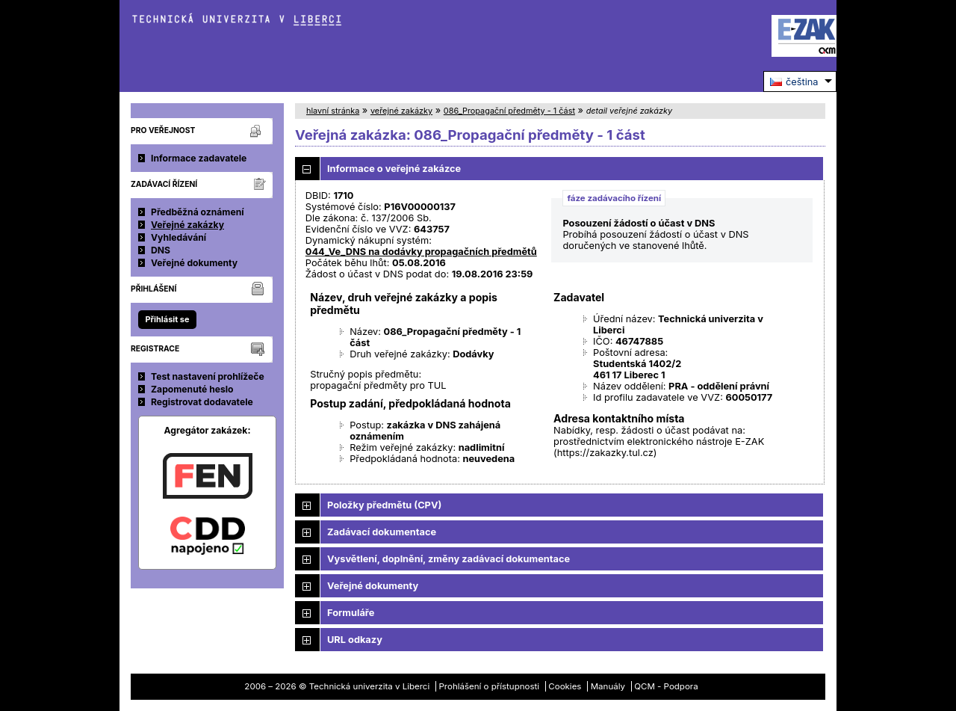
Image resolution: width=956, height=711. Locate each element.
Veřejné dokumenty (194, 262)
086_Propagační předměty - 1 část (509, 110)
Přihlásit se (167, 319)
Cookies (564, 686)
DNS (160, 250)
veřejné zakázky (401, 110)
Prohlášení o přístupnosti (489, 686)
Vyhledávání (178, 237)
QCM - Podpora (666, 686)
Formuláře (350, 612)
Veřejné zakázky (187, 224)
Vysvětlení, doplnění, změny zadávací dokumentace (448, 558)
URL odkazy (354, 639)
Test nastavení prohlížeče (207, 376)
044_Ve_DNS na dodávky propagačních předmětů (421, 251)
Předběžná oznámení (197, 212)
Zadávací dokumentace (381, 532)
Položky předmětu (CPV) (384, 505)
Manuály (608, 686)
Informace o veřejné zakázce (394, 168)
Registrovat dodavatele (202, 401)
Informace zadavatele (198, 158)
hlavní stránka (332, 110)
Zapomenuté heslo (192, 389)
